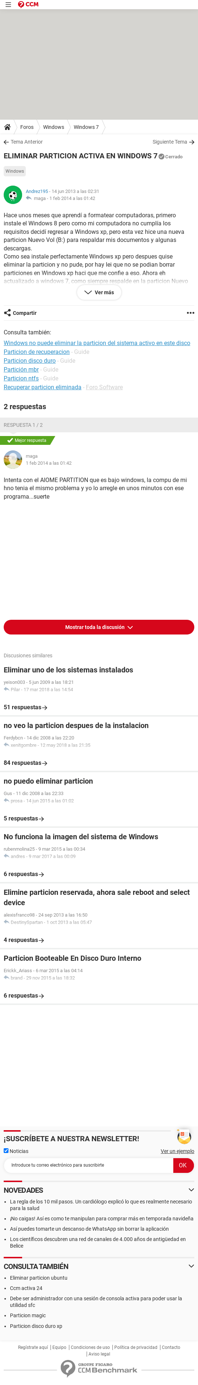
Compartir (25, 313)
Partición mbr (21, 369)
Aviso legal (99, 1354)
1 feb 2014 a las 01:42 (72, 198)
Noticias (16, 1151)
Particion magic (28, 1315)
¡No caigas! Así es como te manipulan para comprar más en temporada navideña (102, 1218)
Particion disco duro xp (36, 1326)
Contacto (171, 1347)
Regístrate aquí (33, 1347)
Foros (27, 127)
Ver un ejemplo (177, 1151)
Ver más (104, 292)
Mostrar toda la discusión (95, 627)
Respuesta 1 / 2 (23, 425)
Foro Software (104, 387)
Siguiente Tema (170, 142)
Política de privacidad (135, 1347)
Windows (53, 127)
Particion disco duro (30, 360)
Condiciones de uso (90, 1347)
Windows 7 (86, 127)
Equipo (59, 1347)
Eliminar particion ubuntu (38, 1278)
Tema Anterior (27, 142)
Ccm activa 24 (26, 1288)
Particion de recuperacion (37, 351)
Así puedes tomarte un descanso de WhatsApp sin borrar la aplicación (89, 1229)
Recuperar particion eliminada (42, 387)
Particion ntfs (21, 378)
